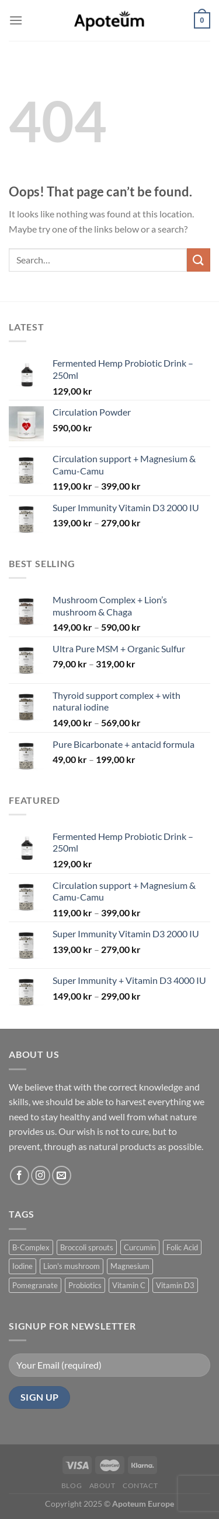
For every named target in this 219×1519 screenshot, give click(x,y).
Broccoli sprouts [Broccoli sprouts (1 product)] (86, 1247)
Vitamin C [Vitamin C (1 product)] (128, 1285)
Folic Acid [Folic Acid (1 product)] (182, 1247)
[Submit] (198, 259)
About (102, 1485)
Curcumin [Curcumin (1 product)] (140, 1247)
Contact (140, 1485)
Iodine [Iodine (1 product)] (22, 1266)
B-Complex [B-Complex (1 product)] (31, 1247)
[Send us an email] (61, 1175)
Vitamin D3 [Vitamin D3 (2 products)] (175, 1285)
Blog (71, 1485)
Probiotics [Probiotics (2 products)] (85, 1285)
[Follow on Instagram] (40, 1175)
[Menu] (16, 20)
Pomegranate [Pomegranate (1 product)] (35, 1285)
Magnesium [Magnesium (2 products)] (130, 1266)
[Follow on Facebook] (19, 1175)
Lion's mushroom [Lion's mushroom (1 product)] (71, 1266)
